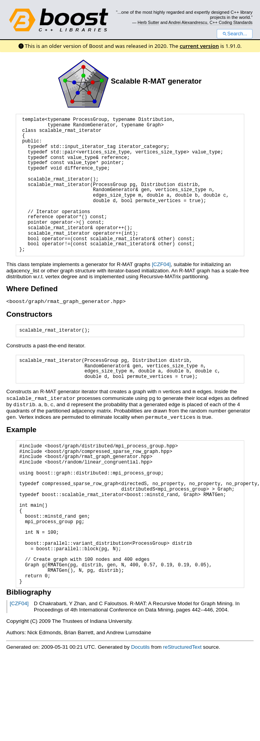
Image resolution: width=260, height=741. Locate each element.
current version (199, 45)
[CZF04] (161, 264)
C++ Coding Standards (231, 22)
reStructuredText (182, 645)
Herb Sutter (148, 22)
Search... (234, 34)
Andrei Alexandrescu (187, 22)
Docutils (140, 645)
